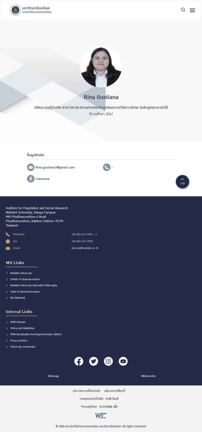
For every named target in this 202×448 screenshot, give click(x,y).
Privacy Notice (18, 341)
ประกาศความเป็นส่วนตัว (86, 391)
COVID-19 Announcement (25, 279)
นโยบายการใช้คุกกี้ (114, 391)
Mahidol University (21, 273)
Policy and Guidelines (22, 328)
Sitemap (53, 376)
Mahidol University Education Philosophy (33, 285)
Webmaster (148, 376)
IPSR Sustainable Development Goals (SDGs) (36, 334)
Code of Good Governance (25, 292)
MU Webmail (17, 298)
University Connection (22, 347)
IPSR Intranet (17, 322)
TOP (182, 181)
